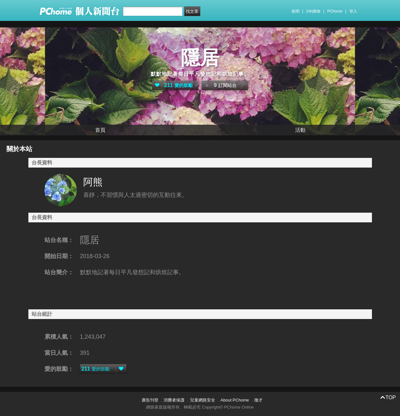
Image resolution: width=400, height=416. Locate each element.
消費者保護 (174, 400)
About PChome (235, 400)
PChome (334, 11)
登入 (353, 11)
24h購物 (313, 11)
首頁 (100, 130)
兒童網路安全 (202, 400)
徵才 (258, 400)
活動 (300, 130)
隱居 (200, 58)
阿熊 (93, 182)
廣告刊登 (150, 400)
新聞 (295, 11)
